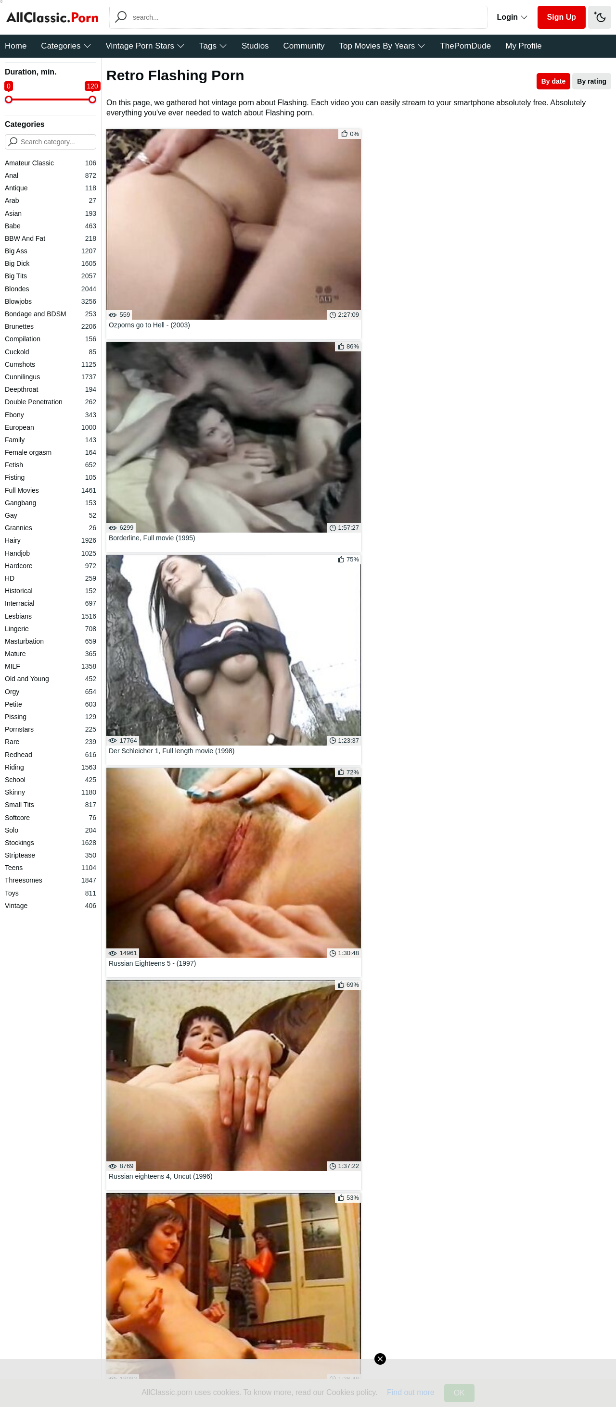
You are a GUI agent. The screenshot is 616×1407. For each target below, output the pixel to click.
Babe (50, 226)
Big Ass (50, 251)
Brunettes (50, 326)
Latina (292, 1089)
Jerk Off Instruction (160, 1089)
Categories (66, 45)
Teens (50, 867)
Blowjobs (50, 301)
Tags (213, 45)
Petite (50, 704)
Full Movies (50, 490)
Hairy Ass (557, 1089)
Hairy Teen (557, 1103)
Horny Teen (292, 1103)
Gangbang (50, 502)
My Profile (523, 45)
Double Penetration (50, 402)
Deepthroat (50, 389)
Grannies (50, 527)
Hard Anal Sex (292, 1076)
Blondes (50, 289)
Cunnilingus (50, 377)
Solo (50, 830)
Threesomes (50, 880)
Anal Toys (425, 1089)
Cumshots (50, 364)
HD (50, 578)
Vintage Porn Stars (145, 45)
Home (15, 45)
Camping (557, 1076)
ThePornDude (465, 45)
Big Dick (50, 263)
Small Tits (50, 804)
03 (355, 994)
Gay (50, 515)
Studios (255, 45)
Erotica (160, 1076)
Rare (50, 741)
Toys (50, 893)
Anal (50, 175)
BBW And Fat (50, 238)
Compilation (50, 339)
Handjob (50, 553)
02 (327, 994)
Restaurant (425, 1048)
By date (553, 81)
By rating (591, 81)
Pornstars (50, 729)
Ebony (50, 415)
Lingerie (50, 628)
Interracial (50, 603)
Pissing (50, 716)
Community (304, 45)
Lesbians (50, 616)
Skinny (50, 792)
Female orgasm (50, 452)
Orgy (50, 691)
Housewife (425, 1062)
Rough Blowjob (160, 1048)
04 (383, 994)
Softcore (50, 817)
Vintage (50, 905)
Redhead (50, 754)
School (50, 779)
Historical (50, 590)
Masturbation (50, 641)
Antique (50, 188)
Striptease (50, 855)
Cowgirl (425, 1103)
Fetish (50, 465)
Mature (50, 653)
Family (50, 440)
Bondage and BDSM (50, 314)
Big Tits (50, 276)
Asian (50, 213)
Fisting (50, 477)
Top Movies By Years (382, 45)
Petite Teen (292, 1048)
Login (512, 17)
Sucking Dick (557, 1048)
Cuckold (50, 352)
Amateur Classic (50, 163)
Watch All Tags (139, 1123)
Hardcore (50, 565)
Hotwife (292, 1062)
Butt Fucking (160, 1103)
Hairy (50, 540)
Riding (50, 767)
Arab (50, 200)
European (50, 427)
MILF (50, 666)
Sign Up (561, 17)
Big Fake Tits (160, 1062)
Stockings (50, 842)
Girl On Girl (557, 1062)
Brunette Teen (425, 1076)
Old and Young (50, 678)
